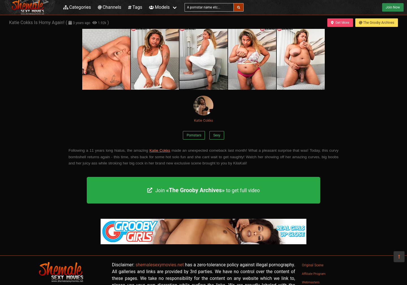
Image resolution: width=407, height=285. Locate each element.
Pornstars (194, 135)
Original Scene (313, 265)
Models (159, 7)
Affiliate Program (314, 274)
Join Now (393, 7)
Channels (109, 7)
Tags (135, 7)
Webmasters (311, 282)
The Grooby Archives (376, 23)
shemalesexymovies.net (159, 264)
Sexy (216, 135)
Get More (340, 23)
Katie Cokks (203, 109)
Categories (77, 7)
